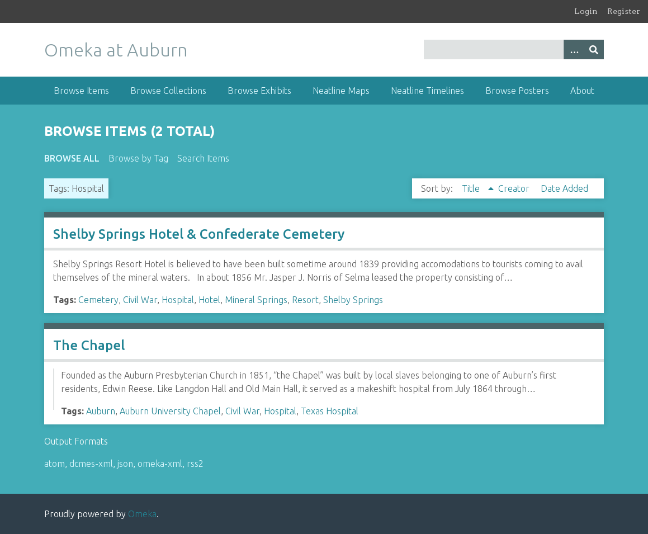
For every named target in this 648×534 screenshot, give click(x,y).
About (582, 91)
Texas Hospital (329, 411)
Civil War (140, 300)
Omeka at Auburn (116, 50)
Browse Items (81, 91)
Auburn (100, 411)
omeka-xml (160, 464)
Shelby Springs (353, 300)
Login (586, 11)
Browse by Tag (138, 158)
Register (623, 11)
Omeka (142, 514)
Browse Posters (517, 91)
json (125, 464)
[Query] (514, 49)
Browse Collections (168, 91)
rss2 (195, 464)
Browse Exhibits (259, 91)
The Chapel (89, 345)
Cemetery (98, 300)
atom (54, 464)
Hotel (209, 300)
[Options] (574, 49)
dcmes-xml (91, 464)
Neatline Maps (341, 91)
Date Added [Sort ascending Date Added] (564, 188)
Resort (305, 300)
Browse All (72, 158)
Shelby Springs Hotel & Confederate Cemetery (198, 234)
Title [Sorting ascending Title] (472, 188)
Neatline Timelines (427, 91)
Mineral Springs (256, 300)
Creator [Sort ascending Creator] (515, 188)
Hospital (178, 300)
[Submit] (594, 49)
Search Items (203, 158)
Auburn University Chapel (170, 411)
